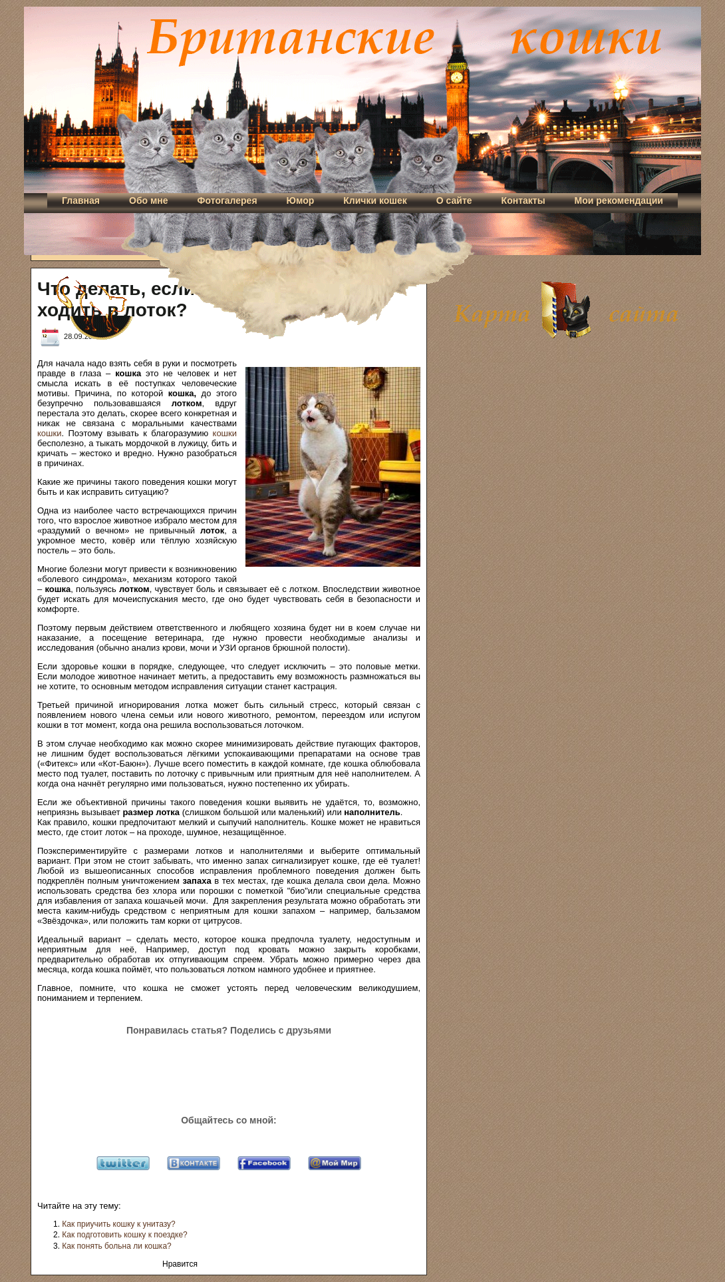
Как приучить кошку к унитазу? (118, 1224)
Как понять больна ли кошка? (116, 1246)
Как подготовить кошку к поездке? (124, 1234)
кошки (49, 433)
